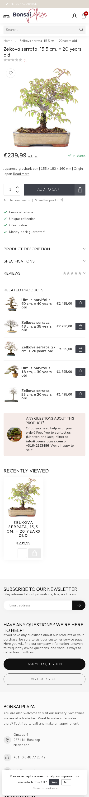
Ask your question (45, 664)
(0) (26, 60)
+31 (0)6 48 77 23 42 (29, 757)
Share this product (49, 200)
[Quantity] (22, 553)
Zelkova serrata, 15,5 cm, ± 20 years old (48, 41)
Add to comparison (17, 200)
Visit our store (44, 679)
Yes (54, 782)
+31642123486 (37, 445)
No (66, 782)
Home (8, 41)
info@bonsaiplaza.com (44, 441)
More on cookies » (45, 788)
